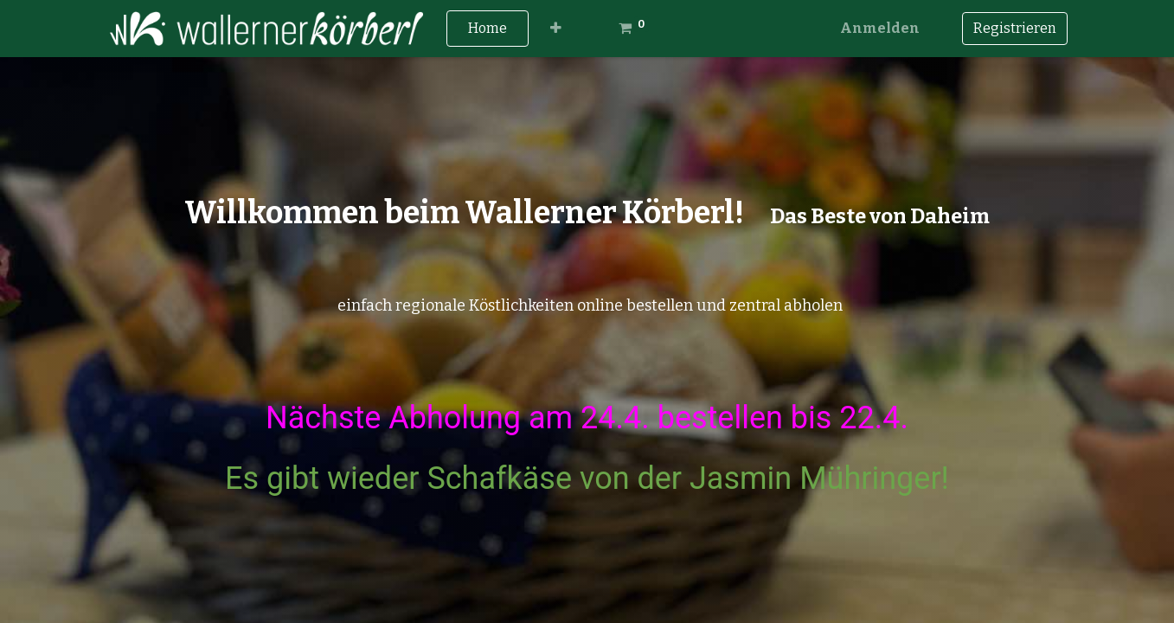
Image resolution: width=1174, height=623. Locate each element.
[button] (556, 28)
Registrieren (1014, 28)
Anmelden (880, 28)
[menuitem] (487, 28)
